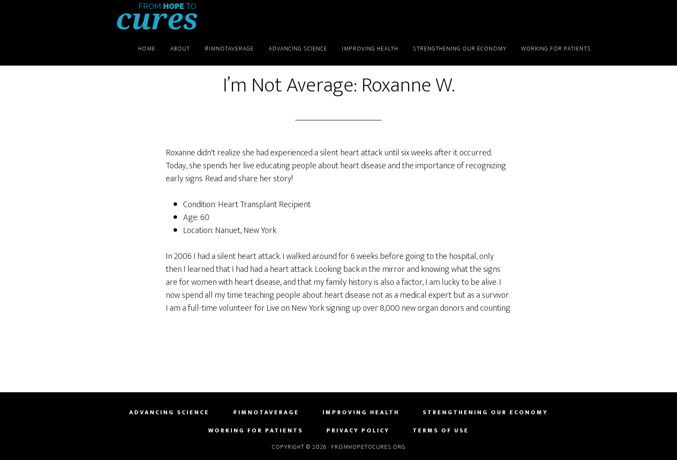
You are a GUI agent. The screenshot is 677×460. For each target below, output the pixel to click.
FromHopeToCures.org (157, 16)
